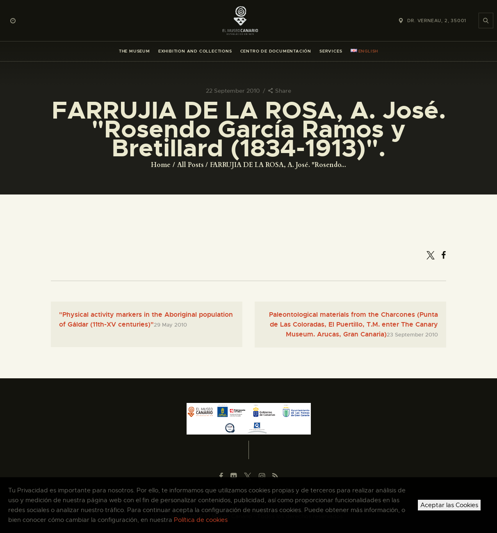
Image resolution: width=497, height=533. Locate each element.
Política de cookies (201, 520)
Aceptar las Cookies (449, 505)
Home (161, 164)
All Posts (190, 164)
